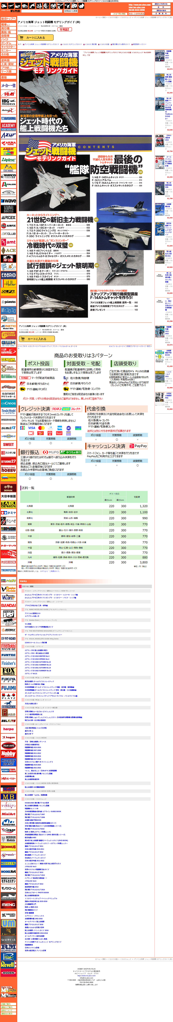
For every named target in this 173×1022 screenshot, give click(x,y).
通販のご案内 (8, 1007)
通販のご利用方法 (161, 4)
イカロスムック (34, 26)
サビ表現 (28, 624)
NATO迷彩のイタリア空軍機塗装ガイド (39, 627)
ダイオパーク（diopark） (8, 488)
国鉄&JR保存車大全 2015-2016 (36, 901)
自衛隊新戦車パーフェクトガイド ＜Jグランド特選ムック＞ (47, 843)
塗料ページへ (8, 60)
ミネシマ (8, 822)
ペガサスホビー (8, 713)
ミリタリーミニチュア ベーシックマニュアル (41, 898)
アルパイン (8, 160)
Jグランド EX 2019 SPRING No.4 (37, 659)
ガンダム (46, 6)
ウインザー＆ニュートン (8, 193)
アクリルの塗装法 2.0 (32, 613)
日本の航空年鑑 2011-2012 (35, 861)
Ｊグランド (39, 646)
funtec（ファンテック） (8, 655)
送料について (8, 1010)
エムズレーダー (9, 989)
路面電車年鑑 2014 (31, 887)
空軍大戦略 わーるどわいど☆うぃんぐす (39, 711)
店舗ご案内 (8, 1004)
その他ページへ (8, 54)
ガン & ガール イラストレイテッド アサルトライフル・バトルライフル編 (51, 696)
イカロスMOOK (41, 738)
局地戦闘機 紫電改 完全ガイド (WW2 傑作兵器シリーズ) (45, 835)
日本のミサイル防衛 (32, 948)
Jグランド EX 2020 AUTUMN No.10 (38, 662)
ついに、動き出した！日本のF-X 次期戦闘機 (41, 771)
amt (8, 242)
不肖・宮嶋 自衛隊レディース (35, 742)
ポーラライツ (8, 746)
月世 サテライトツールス (8, 352)
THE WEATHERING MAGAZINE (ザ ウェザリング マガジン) (50, 631)
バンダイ (8, 606)
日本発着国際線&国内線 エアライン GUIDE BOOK (43, 811)
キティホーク (8, 319)
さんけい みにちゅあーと (8, 395)
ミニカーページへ (8, 50)
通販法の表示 (8, 1013)
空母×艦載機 (29, 913)
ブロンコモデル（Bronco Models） (8, 704)
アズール (8, 135)
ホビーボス (8, 770)
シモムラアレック (8, 436)
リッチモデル (8, 956)
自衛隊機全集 (29, 776)
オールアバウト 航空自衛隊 (34, 936)
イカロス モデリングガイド (72, 44)
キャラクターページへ (8, 47)
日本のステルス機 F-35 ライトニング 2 (39, 762)
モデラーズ (8, 863)
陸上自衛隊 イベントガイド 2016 (36, 930)
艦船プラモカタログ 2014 (34, 884)
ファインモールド (8, 647)
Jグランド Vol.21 (31, 674)
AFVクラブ (8, 234)
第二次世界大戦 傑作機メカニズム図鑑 (38, 774)
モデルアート (8, 872)
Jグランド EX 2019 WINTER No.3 (37, 656)
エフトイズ (8, 267)
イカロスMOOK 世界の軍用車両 (46, 783)
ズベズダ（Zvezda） (8, 477)
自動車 (25, 6)
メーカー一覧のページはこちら (8, 85)
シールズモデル (8, 412)
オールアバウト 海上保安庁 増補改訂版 (168, 161)
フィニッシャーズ (8, 663)
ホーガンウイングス (8, 737)
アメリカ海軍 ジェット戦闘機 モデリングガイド (42, 44)
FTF (8, 259)
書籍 (104, 959)
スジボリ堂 (8, 453)
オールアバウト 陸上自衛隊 (34, 922)
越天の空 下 (29, 734)
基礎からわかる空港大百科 (34, 927)
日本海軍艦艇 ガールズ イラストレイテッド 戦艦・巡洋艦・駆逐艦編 (49, 687)
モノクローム (8, 888)
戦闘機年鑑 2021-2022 (33, 768)
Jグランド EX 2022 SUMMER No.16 (38, 671)
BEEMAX (8, 630)
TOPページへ (8, 18)
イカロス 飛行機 (91, 44)
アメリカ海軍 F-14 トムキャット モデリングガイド (43, 942)
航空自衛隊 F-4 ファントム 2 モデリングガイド (168, 228)
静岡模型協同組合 (8, 420)
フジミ (8, 688)
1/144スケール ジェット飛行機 (36, 643)
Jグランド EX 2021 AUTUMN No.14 (38, 668)
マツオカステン (8, 806)
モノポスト (8, 896)
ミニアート (8, 814)
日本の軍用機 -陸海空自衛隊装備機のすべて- (41, 823)
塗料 (53, 6)
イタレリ (8, 184)
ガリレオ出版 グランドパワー (8, 335)
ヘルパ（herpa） (8, 729)
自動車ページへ (8, 35)
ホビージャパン (8, 754)
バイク (32, 6)
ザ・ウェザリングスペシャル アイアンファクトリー (43, 635)
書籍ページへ (8, 77)
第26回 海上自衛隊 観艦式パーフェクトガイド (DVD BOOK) (46, 840)
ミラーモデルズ (8, 839)
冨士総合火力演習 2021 (168, 254)
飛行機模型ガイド (31, 910)
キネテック (8, 327)
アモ (26, 609)
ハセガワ (8, 581)
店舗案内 (161, 13)
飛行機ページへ (8, 28)
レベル (8, 965)
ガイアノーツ (8, 302)
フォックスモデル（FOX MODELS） (8, 671)
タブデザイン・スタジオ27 (8, 504)
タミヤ (8, 513)
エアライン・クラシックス (34, 916)
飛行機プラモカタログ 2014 (35, 890)
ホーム (97, 959)
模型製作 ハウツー (139, 44)
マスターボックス (8, 797)
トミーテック (8, 546)
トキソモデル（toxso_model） (8, 537)
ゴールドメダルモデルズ (8, 368)
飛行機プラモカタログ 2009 (35, 817)
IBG (8, 102)
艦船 (18, 6)
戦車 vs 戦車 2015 (31, 907)
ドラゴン (8, 562)
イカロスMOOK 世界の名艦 (45, 791)
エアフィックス (8, 226)
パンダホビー (8, 614)
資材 (67, 6)
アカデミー (8, 127)
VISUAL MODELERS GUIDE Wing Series (44, 639)
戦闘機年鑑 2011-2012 (33, 753)
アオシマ (8, 118)
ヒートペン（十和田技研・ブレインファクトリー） (8, 622)
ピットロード (8, 639)
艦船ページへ (8, 32)
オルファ (8, 292)
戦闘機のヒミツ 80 (31, 809)
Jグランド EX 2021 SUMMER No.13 (38, 665)
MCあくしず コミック (43, 700)
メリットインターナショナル (8, 855)
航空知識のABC (30, 838)
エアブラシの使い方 (32, 616)
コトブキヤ (8, 376)
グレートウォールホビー (8, 343)
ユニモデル (8, 915)
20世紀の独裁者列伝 (32, 745)
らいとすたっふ (8, 940)
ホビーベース (8, 762)
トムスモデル (8, 554)
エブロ (8, 275)
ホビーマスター (8, 779)
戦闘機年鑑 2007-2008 (33, 750)
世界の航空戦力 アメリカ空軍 (35, 951)
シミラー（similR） (8, 428)
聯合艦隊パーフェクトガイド (35, 855)
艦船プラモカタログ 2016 (34, 924)
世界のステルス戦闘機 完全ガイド (37, 869)
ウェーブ (8, 201)
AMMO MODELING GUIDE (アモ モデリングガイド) (47, 609)
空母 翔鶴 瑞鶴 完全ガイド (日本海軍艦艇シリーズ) (43, 826)
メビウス (8, 847)
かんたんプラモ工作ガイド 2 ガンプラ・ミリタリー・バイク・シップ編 (50, 598)
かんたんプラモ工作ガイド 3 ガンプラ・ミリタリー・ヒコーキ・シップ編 (51, 595)
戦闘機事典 (29, 945)
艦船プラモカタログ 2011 (35, 846)
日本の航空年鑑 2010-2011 (34, 849)
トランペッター (8, 570)
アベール (8, 151)
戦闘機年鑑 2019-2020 (33, 765)
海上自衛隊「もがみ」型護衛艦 (36, 795)
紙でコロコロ (8, 310)
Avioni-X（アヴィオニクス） (8, 110)
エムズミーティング (9, 995)
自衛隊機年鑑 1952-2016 (34, 919)
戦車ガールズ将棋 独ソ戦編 (34, 684)
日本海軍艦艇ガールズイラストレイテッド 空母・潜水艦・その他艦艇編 (50, 690)
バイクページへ (8, 39)
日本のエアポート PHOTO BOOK (37, 893)
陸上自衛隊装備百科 (32, 895)
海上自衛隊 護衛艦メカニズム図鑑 (37, 806)
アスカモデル (8, 143)
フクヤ (8, 680)
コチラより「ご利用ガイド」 (50, 571)
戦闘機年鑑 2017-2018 (33, 759)
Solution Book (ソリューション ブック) (43, 620)
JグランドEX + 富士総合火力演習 (37, 653)
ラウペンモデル (8, 948)
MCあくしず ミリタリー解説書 (46, 708)
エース (8, 250)
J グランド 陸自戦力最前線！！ (36, 878)
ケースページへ (8, 71)
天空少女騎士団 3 (31, 704)
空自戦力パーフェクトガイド (35, 858)
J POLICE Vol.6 (30, 881)
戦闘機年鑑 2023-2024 (33, 747)
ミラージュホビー (8, 830)
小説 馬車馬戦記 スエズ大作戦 (36, 728)
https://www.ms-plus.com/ (86, 976)
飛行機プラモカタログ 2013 (35, 875)
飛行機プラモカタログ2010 (34, 829)
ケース (74, 6)
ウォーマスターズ (8, 209)
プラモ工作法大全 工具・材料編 (36, 605)
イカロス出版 (104, 44)
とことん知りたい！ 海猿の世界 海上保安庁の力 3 (43, 864)
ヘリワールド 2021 (168, 374)
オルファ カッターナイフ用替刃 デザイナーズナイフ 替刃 (129, 346)
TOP (10, 11)
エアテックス (8, 217)
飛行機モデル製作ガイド (121, 44)
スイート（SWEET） (8, 445)
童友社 (8, 529)
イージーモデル (8, 168)
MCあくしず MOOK (42, 678)
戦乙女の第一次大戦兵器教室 (35, 720)
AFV (8, 24)
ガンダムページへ (8, 43)
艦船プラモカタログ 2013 (34, 872)
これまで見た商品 (119, 14)
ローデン (8, 973)
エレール (8, 283)
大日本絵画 (8, 496)
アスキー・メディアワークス (35, 591)
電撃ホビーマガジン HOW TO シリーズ (61, 591)
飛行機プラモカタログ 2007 (35, 814)
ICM (8, 94)
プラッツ (8, 696)
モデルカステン (8, 880)
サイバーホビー (8, 387)
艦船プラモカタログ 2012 (34, 852)
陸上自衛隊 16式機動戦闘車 (35, 787)
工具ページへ (8, 64)
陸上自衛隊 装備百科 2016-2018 (36, 933)
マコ (8, 789)
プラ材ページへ (8, 67)
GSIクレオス (8, 403)
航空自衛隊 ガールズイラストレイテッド (39, 681)
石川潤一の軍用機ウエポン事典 (36, 939)
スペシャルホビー (8, 469)
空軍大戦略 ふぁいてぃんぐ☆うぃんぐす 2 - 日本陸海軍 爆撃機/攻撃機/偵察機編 (53, 717)
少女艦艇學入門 (30, 904)
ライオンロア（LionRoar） (8, 932)
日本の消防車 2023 (168, 138)
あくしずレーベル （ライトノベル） (48, 724)
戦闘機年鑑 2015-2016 (33, 756)
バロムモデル (8, 597)
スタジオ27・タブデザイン (8, 461)
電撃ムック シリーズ (54, 602)
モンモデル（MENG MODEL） (8, 905)
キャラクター (39, 6)
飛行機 (11, 6)
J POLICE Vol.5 (30, 866)
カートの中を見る (137, 13)
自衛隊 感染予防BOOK (33, 820)
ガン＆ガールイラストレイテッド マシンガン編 (42, 693)
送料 (161, 7)
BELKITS (8, 721)
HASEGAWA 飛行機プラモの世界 (37, 803)
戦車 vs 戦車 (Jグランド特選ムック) (38, 832)
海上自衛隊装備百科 (32, 779)
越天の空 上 (29, 731)
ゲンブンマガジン (8, 360)
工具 (60, 6)
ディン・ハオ (8, 521)
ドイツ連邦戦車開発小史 (33, 714)
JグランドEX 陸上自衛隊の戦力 (36, 650)
